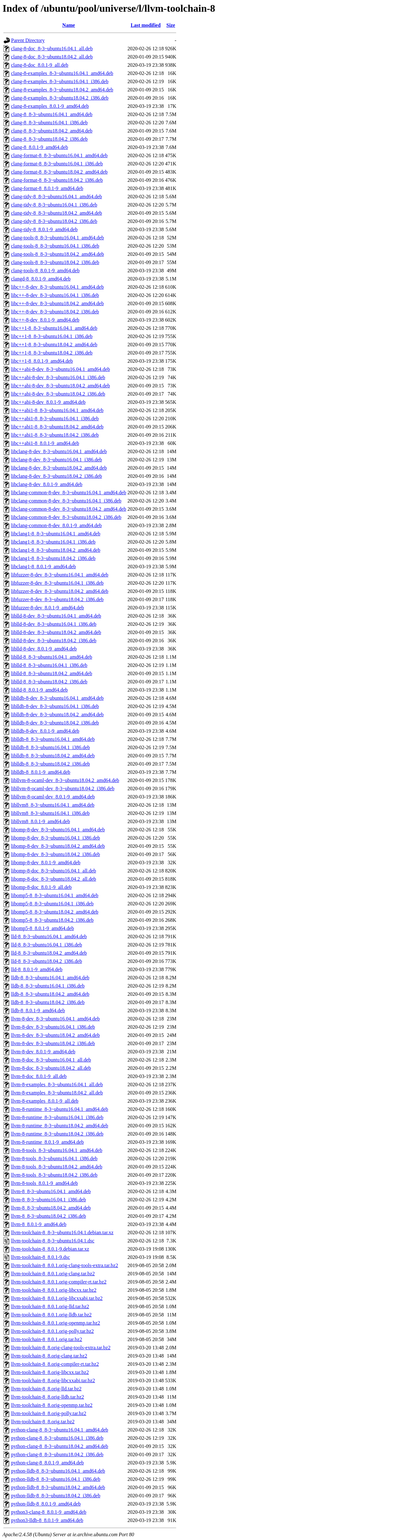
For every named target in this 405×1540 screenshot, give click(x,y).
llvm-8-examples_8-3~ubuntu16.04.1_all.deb (57, 1084)
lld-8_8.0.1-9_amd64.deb (36, 969)
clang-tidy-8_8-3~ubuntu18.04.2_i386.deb (54, 221)
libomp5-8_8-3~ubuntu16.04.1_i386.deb (52, 903)
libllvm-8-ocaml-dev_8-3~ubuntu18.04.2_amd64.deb (65, 780)
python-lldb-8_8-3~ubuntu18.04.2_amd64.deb (58, 1487)
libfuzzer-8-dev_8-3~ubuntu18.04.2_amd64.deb (59, 591)
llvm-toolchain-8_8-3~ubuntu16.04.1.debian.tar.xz (62, 1232)
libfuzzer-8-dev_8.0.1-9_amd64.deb (47, 607)
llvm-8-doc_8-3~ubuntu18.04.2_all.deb (51, 1068)
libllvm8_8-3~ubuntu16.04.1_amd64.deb (52, 805)
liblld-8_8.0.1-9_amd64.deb (39, 690)
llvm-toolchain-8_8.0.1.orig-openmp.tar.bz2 (55, 1323)
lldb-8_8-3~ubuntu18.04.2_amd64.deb (50, 994)
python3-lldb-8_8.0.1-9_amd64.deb (47, 1520)
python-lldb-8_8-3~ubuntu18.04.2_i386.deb (55, 1495)
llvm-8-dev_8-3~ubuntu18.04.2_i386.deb (53, 1043)
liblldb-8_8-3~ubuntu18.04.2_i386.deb (50, 764)
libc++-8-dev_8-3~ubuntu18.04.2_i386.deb (55, 311)
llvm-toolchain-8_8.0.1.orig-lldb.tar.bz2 (51, 1314)
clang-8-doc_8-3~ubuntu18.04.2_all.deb (52, 56)
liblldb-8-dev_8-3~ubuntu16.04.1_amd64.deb (57, 698)
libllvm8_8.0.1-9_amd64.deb (40, 821)
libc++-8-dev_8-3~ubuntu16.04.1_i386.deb (55, 295)
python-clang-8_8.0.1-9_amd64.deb (47, 1462)
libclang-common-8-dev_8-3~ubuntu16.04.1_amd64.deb (68, 492)
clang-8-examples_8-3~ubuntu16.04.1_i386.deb (60, 81)
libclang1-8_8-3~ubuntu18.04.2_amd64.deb (55, 550)
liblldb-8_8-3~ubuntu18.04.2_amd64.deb (53, 755)
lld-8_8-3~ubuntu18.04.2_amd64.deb (49, 953)
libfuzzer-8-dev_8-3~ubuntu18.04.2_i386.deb (57, 599)
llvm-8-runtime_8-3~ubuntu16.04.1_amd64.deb (59, 1109)
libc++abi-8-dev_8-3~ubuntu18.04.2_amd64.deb (60, 385)
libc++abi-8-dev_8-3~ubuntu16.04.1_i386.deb (58, 377)
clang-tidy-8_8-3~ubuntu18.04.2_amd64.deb (56, 213)
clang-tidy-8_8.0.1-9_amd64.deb (44, 229)
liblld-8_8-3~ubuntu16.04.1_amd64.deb (51, 657)
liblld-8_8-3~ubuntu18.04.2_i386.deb (49, 681)
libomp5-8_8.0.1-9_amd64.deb (42, 928)
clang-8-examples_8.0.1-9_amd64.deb (50, 106)
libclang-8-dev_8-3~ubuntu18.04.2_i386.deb (56, 476)
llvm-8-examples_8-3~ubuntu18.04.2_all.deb (57, 1092)
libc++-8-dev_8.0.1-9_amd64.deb (45, 320)
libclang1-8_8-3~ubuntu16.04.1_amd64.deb (55, 533)
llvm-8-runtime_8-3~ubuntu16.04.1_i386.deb (57, 1117)
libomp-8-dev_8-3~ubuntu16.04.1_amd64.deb (58, 829)
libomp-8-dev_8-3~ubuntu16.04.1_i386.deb (55, 838)
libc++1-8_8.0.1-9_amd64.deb (42, 361)
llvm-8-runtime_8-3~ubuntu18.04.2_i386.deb (57, 1134)
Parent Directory (28, 40)
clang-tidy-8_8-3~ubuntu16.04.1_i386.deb (54, 204)
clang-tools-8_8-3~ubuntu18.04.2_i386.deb (55, 262)
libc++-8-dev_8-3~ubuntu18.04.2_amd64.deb (57, 303)
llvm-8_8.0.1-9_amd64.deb (38, 1224)
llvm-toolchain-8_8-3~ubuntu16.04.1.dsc (52, 1240)
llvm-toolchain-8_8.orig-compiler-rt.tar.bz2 (55, 1364)
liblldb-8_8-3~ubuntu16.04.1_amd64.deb (53, 739)
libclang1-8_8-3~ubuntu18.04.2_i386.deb (53, 558)
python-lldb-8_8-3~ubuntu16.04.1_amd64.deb (58, 1471)
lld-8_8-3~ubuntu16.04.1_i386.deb (46, 944)
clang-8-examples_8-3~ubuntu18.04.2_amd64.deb (62, 89)
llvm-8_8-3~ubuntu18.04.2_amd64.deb (51, 1207)
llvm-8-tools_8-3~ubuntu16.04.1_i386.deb (54, 1158)
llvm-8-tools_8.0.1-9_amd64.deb (44, 1183)
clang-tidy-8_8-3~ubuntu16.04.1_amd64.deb (56, 196)
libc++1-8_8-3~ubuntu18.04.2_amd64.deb (54, 344)
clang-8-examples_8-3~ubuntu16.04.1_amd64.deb (62, 73)
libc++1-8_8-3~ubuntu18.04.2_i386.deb (51, 352)
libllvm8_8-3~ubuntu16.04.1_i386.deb (50, 813)
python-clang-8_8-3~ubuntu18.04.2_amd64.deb (59, 1446)
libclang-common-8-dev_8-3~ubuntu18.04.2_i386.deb (66, 517)
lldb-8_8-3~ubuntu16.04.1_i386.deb (47, 986)
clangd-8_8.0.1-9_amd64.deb (41, 278)
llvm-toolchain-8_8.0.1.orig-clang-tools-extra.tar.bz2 (64, 1265)
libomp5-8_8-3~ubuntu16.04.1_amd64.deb (54, 895)
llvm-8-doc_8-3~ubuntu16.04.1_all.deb (51, 1060)
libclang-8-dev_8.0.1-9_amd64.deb (46, 484)
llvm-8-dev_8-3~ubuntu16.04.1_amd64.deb (55, 1018)
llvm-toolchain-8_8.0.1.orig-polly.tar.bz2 (52, 1331)
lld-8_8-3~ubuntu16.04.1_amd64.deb (49, 936)
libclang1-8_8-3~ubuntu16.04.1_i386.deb (53, 542)
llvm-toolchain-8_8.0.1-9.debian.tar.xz (50, 1249)
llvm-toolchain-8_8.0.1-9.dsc (40, 1257)
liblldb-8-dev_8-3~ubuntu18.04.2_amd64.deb (57, 714)
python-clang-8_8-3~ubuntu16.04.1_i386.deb (57, 1438)
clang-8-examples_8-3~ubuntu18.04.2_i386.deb (60, 98)
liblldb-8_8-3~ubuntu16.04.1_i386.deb (50, 747)
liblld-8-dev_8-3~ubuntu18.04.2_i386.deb (54, 640)
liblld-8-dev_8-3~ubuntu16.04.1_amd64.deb (56, 616)
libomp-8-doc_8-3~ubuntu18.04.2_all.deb (53, 879)
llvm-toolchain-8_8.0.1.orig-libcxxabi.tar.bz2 (57, 1298)
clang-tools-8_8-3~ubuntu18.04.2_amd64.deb (57, 254)
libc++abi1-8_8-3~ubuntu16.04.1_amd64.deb (57, 410)
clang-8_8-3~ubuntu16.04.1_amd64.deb (51, 114)
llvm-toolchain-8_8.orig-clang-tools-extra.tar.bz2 (60, 1347)
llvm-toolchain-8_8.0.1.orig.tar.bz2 (46, 1339)
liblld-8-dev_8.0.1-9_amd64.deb (44, 648)
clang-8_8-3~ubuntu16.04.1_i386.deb (49, 122)
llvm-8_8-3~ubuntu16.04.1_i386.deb (48, 1199)
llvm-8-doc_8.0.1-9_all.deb (39, 1076)
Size (170, 25)
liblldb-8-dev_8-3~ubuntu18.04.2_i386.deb (55, 722)
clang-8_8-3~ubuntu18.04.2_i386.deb (49, 139)
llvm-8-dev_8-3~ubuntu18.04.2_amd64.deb (55, 1035)
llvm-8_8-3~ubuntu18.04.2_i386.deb (48, 1216)
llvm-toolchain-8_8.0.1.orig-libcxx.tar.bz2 (54, 1290)
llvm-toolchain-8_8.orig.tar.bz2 (42, 1421)
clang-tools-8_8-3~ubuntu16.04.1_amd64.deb (57, 237)
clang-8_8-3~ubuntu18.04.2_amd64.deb (51, 130)
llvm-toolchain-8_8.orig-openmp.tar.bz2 (51, 1405)
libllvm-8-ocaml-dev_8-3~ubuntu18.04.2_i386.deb (62, 788)
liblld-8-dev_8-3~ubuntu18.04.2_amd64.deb (56, 632)
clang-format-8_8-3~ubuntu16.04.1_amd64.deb (59, 155)
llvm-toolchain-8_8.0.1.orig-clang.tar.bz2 (53, 1273)
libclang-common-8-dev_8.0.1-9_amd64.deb (56, 525)
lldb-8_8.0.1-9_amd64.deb (38, 1010)
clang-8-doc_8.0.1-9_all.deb (39, 65)
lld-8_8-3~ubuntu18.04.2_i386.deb (46, 961)
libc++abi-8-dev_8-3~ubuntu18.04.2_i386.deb (58, 394)
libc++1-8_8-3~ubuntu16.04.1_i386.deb (51, 336)
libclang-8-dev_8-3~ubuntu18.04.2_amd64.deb (59, 468)
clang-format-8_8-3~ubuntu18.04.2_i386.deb (57, 180)
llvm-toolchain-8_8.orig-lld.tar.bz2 (46, 1388)
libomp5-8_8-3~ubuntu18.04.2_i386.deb (52, 920)
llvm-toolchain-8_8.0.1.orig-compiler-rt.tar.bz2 (58, 1281)
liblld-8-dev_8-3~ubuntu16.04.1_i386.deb (54, 624)
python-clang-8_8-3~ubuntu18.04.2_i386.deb (57, 1454)
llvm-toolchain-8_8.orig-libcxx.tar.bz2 (50, 1372)
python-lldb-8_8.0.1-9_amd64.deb (46, 1503)
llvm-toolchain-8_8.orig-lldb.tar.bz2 (47, 1397)
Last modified (146, 25)
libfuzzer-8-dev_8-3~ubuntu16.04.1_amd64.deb (59, 574)
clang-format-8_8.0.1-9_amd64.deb (47, 188)
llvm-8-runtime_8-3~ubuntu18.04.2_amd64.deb (59, 1125)
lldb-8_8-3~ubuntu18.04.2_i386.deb (47, 1002)
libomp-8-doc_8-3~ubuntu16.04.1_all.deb (53, 870)
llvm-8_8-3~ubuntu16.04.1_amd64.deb (51, 1191)
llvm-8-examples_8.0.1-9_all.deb (44, 1101)
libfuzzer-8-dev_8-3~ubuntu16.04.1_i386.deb (57, 583)
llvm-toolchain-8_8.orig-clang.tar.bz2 (49, 1355)
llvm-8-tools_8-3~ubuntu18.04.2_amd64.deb (56, 1166)
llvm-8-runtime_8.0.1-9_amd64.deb (47, 1142)
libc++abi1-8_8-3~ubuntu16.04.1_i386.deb (55, 418)
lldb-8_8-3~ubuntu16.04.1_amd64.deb (50, 977)
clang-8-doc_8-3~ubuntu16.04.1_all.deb (52, 48)
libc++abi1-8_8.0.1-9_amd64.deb (45, 443)
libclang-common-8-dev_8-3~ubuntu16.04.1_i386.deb (66, 500)
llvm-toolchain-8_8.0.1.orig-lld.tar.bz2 (50, 1306)
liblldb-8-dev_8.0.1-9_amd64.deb (45, 731)
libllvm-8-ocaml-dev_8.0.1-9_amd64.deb (53, 796)
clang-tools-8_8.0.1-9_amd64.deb (45, 270)
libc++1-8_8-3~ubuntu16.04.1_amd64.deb (54, 328)
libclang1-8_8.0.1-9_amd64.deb (43, 566)
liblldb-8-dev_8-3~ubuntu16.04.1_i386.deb (55, 706)
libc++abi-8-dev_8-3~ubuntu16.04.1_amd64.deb (60, 369)
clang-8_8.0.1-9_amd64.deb (39, 147)
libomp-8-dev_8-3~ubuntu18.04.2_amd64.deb (58, 846)
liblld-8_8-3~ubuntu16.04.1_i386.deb (49, 665)
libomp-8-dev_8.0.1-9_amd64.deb (45, 862)
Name (68, 25)
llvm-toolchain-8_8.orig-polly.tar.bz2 (48, 1413)
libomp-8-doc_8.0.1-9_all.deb (41, 887)
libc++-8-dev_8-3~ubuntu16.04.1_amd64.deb (57, 287)
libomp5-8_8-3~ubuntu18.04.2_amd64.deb (54, 912)
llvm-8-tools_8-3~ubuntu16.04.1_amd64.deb (56, 1150)
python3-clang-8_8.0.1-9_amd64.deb (48, 1512)
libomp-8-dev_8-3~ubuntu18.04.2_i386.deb (55, 854)
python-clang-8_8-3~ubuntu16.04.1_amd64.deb (59, 1429)
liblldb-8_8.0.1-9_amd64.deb (40, 772)
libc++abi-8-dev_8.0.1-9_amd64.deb (48, 402)
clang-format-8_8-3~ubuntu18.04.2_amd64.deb (59, 172)
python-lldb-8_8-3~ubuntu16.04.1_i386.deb (55, 1479)
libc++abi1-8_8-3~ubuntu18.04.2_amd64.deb (57, 426)
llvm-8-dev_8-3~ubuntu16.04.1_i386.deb (53, 1027)
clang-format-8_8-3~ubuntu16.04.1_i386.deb (57, 163)
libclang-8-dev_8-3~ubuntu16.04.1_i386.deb (56, 459)
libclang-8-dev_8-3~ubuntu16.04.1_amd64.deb (59, 451)
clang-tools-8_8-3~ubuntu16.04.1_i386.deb (55, 246)
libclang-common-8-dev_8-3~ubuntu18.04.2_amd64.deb (68, 509)
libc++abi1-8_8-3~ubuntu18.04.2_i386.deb (55, 435)
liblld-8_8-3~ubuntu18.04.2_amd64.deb (51, 673)
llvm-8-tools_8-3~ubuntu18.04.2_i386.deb (54, 1175)
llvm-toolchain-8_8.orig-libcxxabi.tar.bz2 (53, 1380)
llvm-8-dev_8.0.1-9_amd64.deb (43, 1051)
